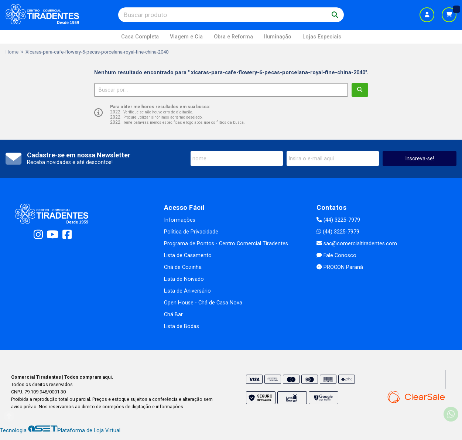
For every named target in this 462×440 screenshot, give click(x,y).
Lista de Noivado (184, 279)
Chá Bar (173, 314)
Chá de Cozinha (183, 267)
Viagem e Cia (186, 37)
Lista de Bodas (181, 326)
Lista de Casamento (188, 255)
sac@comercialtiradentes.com (356, 244)
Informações (179, 220)
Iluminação (277, 37)
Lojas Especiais (321, 37)
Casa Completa (140, 37)
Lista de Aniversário (187, 291)
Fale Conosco (336, 255)
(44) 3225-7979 (338, 220)
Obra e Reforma (233, 37)
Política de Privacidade (191, 232)
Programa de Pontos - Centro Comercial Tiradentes (226, 244)
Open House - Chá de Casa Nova (203, 303)
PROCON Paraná (339, 267)
